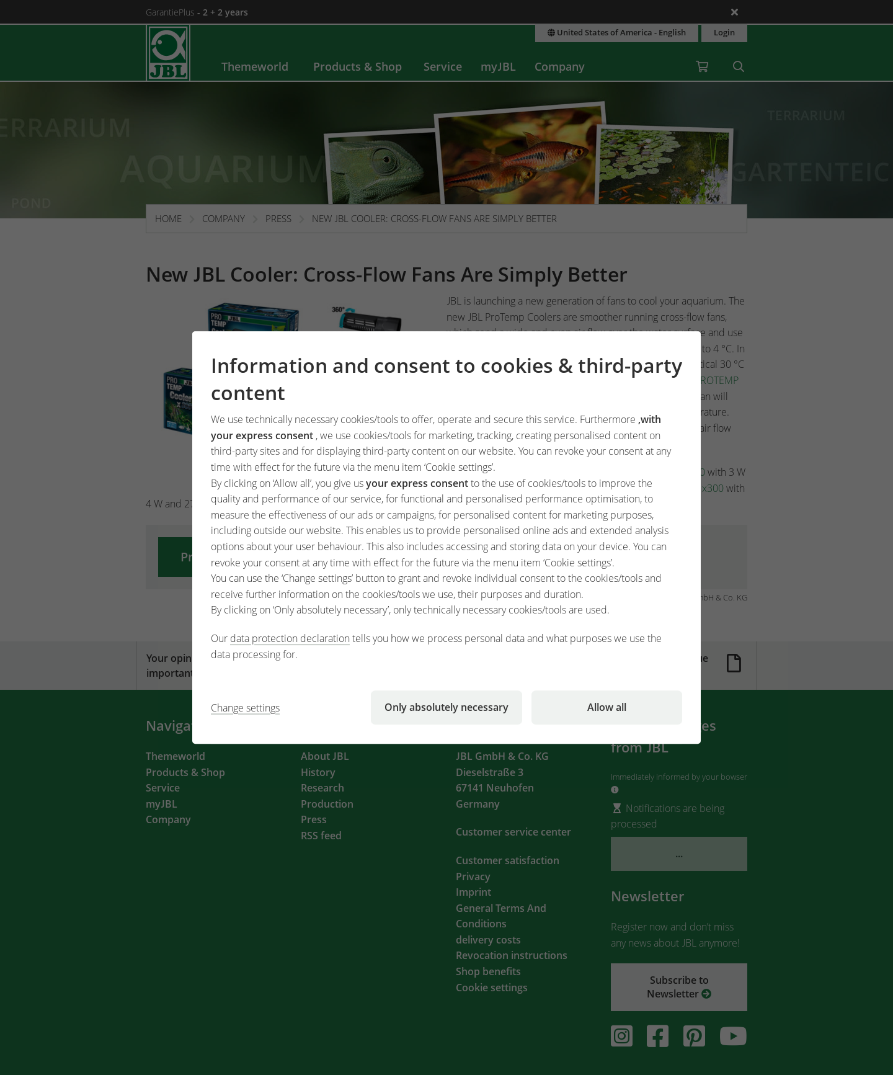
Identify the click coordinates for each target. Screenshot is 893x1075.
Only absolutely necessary (446, 707)
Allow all (606, 707)
